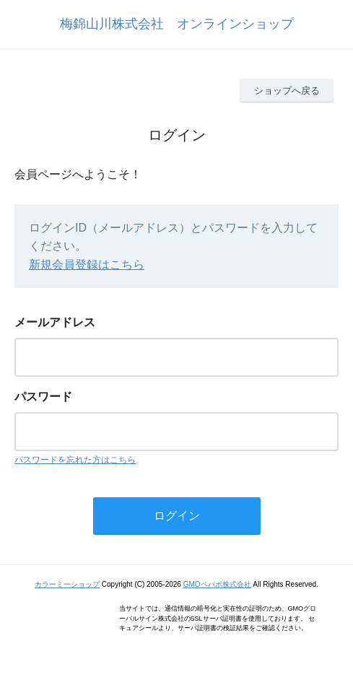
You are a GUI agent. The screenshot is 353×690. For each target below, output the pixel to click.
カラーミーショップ (67, 584)
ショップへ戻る (287, 90)
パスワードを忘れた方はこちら (75, 460)
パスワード (43, 396)
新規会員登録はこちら (86, 264)
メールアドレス (54, 322)
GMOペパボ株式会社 (217, 584)
